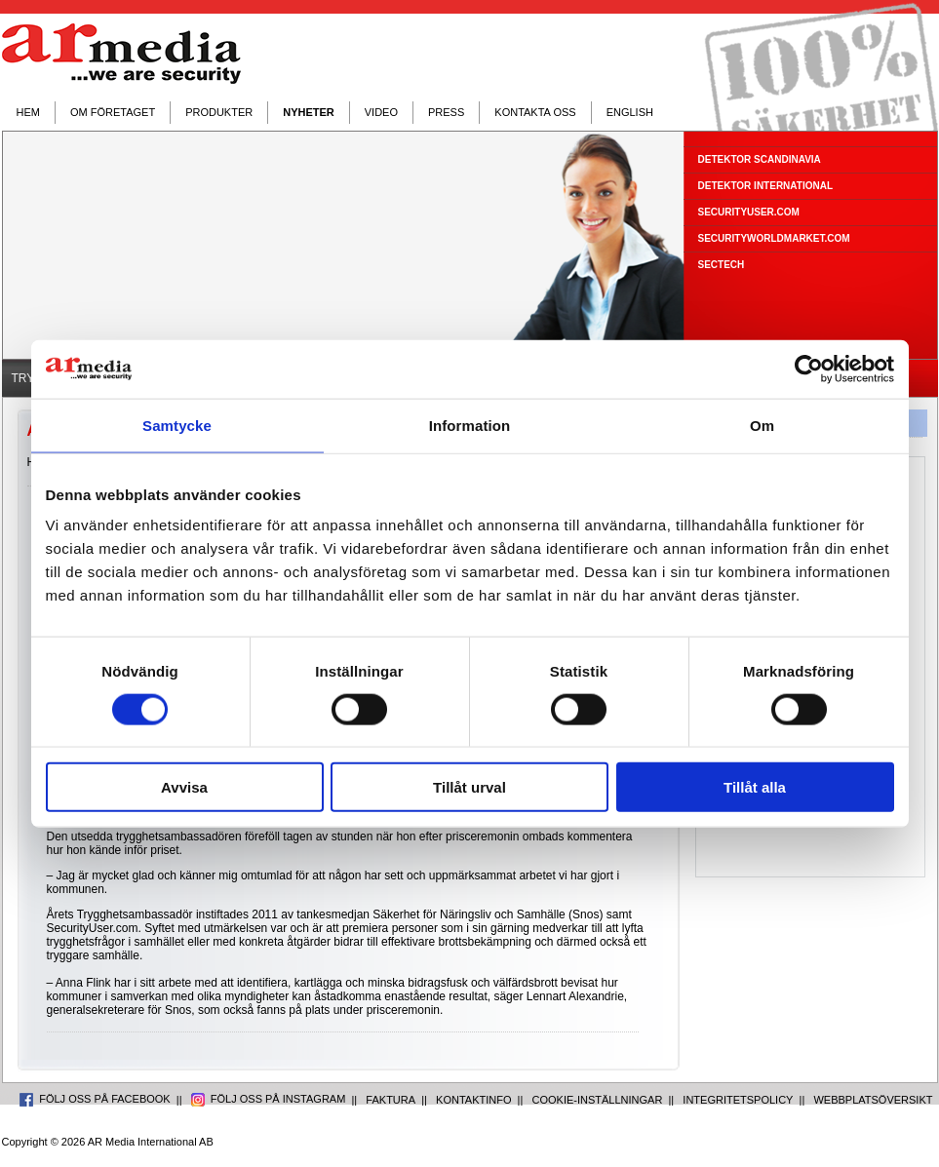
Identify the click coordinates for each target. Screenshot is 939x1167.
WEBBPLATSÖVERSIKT (872, 1100)
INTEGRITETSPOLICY (738, 1100)
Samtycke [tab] (177, 424)
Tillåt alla (755, 787)
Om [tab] (762, 424)
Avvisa (184, 787)
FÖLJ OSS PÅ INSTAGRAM (268, 1099)
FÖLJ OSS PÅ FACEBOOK (95, 1099)
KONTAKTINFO (473, 1100)
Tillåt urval (469, 787)
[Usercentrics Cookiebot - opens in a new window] (809, 368)
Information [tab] (470, 424)
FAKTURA (390, 1100)
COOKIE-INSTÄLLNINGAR (597, 1100)
